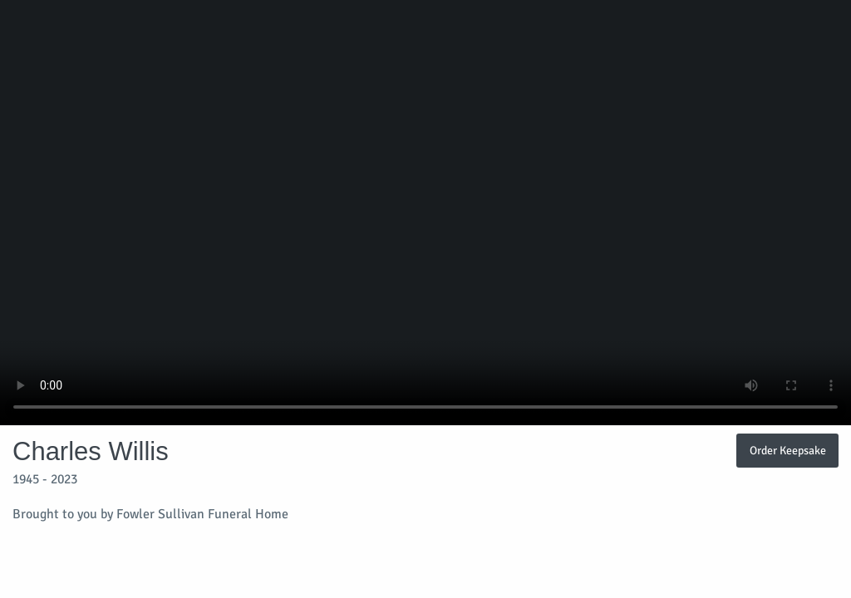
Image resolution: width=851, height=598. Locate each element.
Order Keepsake (788, 450)
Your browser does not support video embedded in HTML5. (425, 212)
